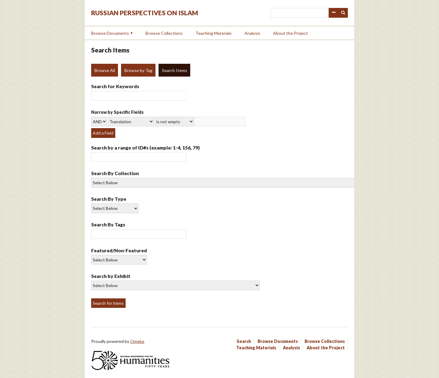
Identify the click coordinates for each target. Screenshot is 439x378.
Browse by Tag (138, 70)
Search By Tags (108, 224)
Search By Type (108, 199)
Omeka (137, 341)
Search (343, 13)
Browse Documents (110, 33)
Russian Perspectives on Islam (144, 12)
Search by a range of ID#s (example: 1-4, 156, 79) (145, 147)
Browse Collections (164, 33)
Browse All (105, 70)
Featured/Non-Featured (119, 250)
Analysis (252, 33)
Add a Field (103, 132)
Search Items (174, 70)
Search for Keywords (115, 86)
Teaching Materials (213, 33)
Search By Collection (115, 173)
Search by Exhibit (110, 276)
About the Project (290, 33)
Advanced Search (333, 13)
